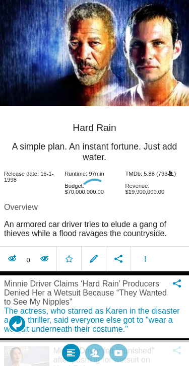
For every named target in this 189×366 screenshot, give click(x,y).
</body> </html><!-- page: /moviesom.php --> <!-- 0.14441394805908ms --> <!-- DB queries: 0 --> (94, 183)
